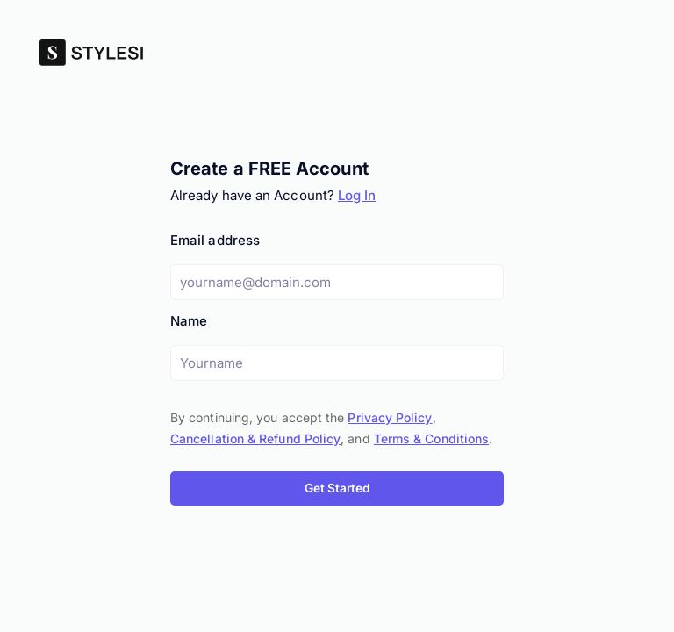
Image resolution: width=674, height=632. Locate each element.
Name (188, 320)
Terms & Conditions (431, 438)
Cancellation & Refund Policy (255, 438)
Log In (357, 195)
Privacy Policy (390, 417)
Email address (215, 240)
